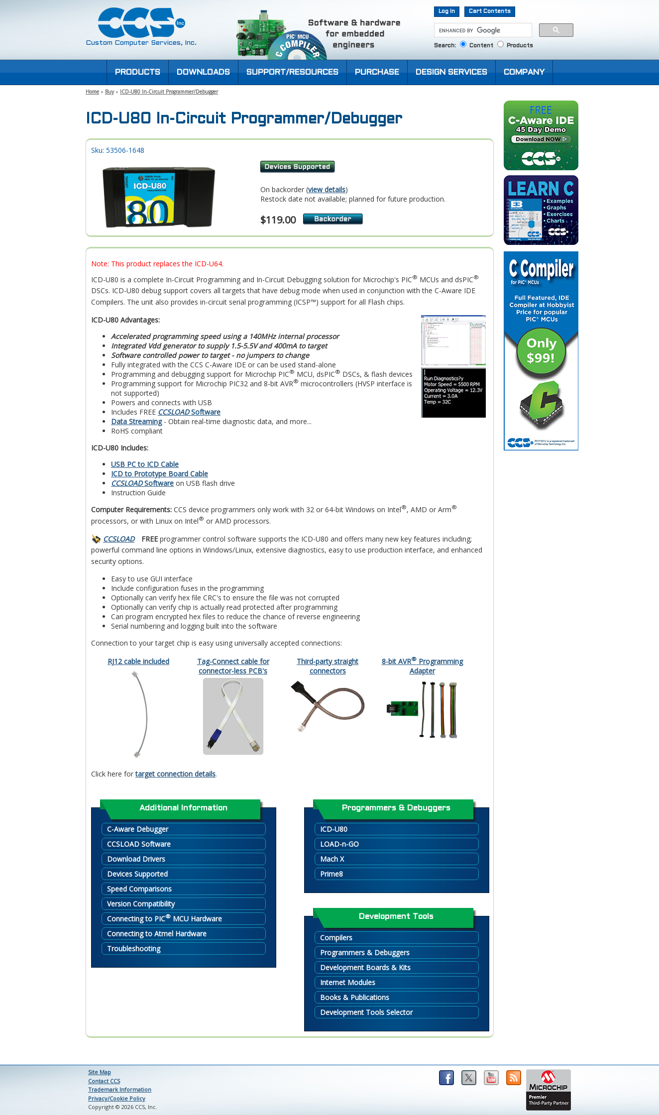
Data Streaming (136, 421)
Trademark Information (119, 1089)
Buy (109, 91)
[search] (482, 30)
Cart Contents (490, 11)
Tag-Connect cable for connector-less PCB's (233, 666)
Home (92, 91)
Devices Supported (137, 874)
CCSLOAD (118, 539)
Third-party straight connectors (327, 666)
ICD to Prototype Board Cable (159, 473)
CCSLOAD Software (139, 844)
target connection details (175, 774)
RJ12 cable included (138, 661)
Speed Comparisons (139, 888)
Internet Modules (347, 982)
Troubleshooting (133, 948)
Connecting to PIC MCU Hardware (164, 918)
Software (189, 412)
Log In (447, 11)
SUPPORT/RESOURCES (292, 72)
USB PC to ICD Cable (145, 464)
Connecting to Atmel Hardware (157, 933)
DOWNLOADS (203, 72)
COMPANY (524, 72)
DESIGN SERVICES (451, 72)
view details (326, 189)
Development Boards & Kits (365, 967)
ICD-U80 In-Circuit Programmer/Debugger (169, 91)
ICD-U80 (333, 829)
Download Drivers (136, 859)
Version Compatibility (141, 903)
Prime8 (331, 874)
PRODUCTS (137, 72)
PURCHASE (377, 72)
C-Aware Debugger (137, 829)
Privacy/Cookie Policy (116, 1098)
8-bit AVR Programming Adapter (422, 666)
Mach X (332, 859)
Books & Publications (354, 997)
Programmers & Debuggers (365, 952)
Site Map (99, 1072)
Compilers (336, 937)
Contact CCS (104, 1081)
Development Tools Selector (366, 1012)
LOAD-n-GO (339, 844)
